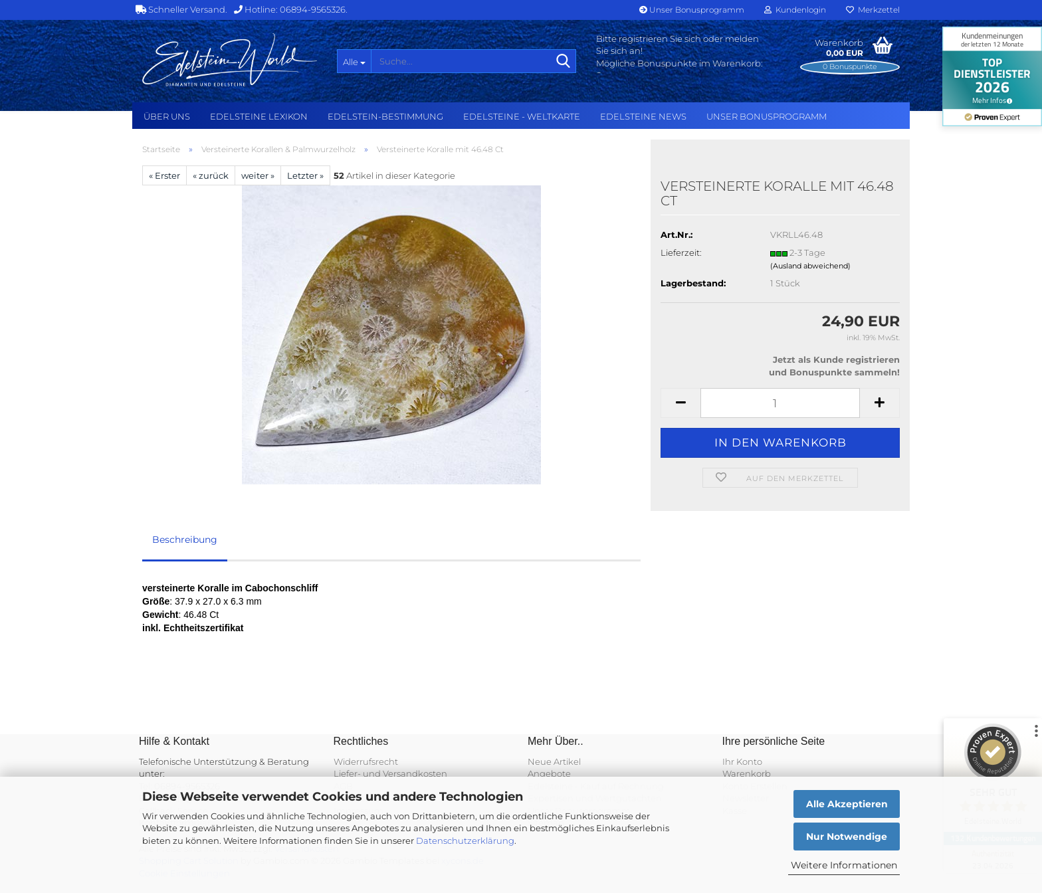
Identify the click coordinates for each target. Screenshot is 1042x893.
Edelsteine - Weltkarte (521, 116)
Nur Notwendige (846, 837)
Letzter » (305, 175)
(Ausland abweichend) (810, 265)
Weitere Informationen (844, 865)
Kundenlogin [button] (795, 10)
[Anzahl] (780, 403)
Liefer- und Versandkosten (390, 773)
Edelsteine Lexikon (259, 116)
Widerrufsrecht (366, 761)
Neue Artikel (554, 761)
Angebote (549, 773)
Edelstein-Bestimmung (385, 116)
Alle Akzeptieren (847, 804)
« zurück (211, 175)
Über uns (167, 116)
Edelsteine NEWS (643, 116)
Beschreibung (184, 540)
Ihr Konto (742, 761)
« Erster (164, 175)
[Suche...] (354, 61)
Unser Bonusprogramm (691, 10)
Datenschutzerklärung (465, 840)
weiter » (257, 175)
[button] (680, 403)
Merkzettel (873, 10)
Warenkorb (746, 773)
